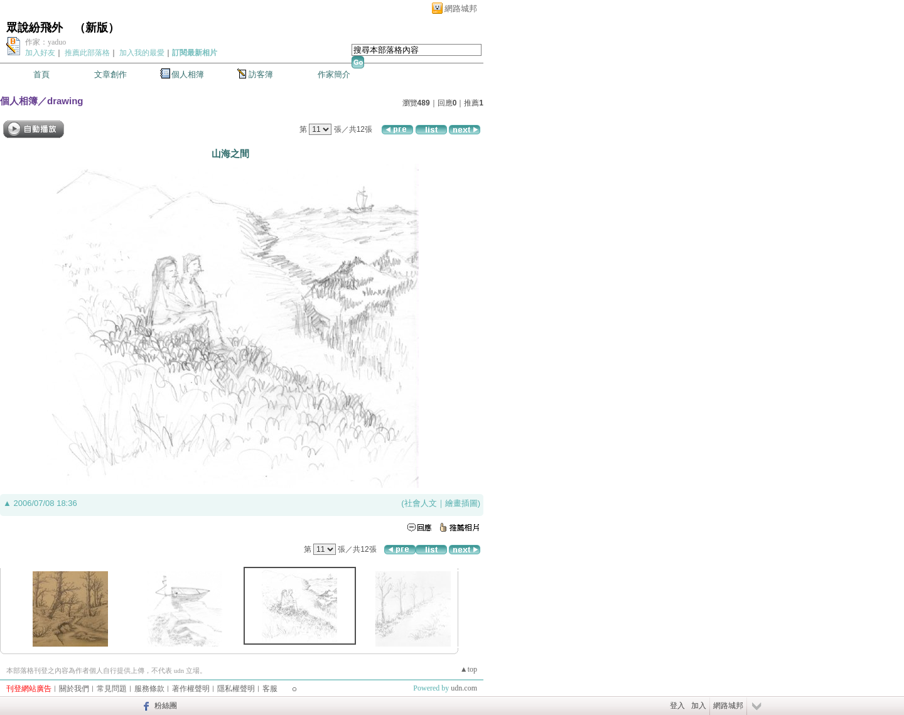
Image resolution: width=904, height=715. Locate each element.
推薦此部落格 (87, 52)
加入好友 (40, 52)
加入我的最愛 (141, 52)
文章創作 (110, 74)
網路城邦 (460, 8)
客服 (269, 688)
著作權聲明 (191, 688)
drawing (65, 100)
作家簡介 (334, 74)
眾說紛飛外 (34, 27)
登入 (677, 705)
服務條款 (149, 688)
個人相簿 (187, 74)
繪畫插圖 (461, 503)
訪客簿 (261, 74)
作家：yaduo (45, 42)
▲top (468, 669)
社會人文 (420, 503)
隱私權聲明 (236, 688)
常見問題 (112, 688)
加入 (698, 705)
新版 (96, 27)
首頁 (41, 74)
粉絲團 (165, 705)
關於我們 (74, 688)
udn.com (464, 688)
